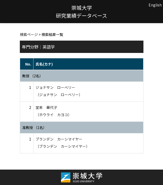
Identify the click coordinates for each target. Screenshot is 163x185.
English (155, 4)
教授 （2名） (32, 75)
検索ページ (29, 34)
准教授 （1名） (34, 127)
